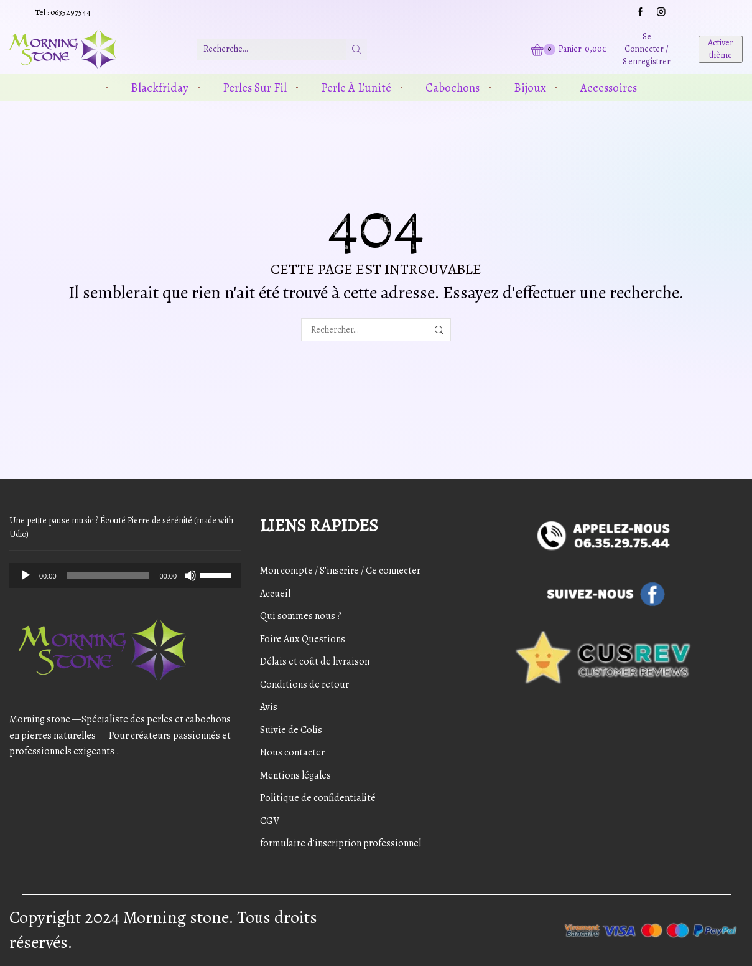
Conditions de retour (304, 684)
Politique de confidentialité (318, 798)
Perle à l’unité (356, 87)
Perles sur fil (255, 87)
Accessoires (608, 87)
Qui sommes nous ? (300, 616)
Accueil (275, 593)
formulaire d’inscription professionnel (340, 843)
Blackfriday (159, 87)
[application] (125, 575)
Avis (268, 707)
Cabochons (452, 87)
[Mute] (190, 575)
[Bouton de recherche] (356, 49)
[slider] (108, 575)
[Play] (25, 575)
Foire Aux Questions (302, 639)
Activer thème (720, 49)
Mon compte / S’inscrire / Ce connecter (340, 570)
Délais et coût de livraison (314, 661)
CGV (269, 821)
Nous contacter (292, 752)
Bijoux (530, 87)
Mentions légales (295, 775)
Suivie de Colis (291, 730)
